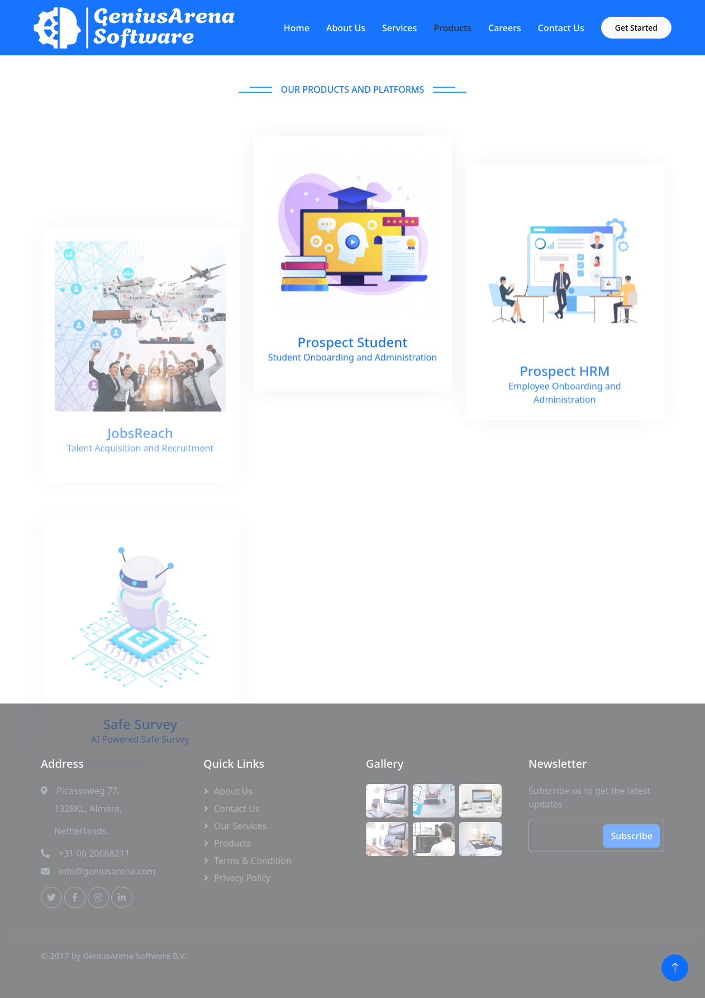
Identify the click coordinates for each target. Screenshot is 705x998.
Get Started (636, 27)
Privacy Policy (242, 878)
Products (452, 28)
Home (296, 28)
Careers (504, 28)
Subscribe (631, 836)
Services (399, 28)
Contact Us (561, 28)
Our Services (240, 826)
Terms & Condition (253, 860)
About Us (345, 28)
